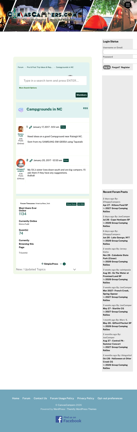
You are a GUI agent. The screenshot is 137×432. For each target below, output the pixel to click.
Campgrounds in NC (64, 67)
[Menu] (127, 4)
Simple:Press (51, 264)
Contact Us (40, 398)
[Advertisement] (50, 48)
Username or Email (113, 47)
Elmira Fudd (21, 135)
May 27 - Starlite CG (113, 308)
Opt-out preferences (110, 398)
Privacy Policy (85, 398)
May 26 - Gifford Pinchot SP (117, 323)
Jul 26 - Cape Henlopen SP (116, 219)
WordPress (59, 409)
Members (82, 95)
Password (108, 57)
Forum (20, 67)
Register (125, 67)
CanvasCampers (66, 405)
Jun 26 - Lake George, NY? (116, 237)
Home (15, 398)
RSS (85, 108)
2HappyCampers (21, 170)
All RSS (81, 204)
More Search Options (28, 88)
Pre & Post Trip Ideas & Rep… (39, 67)
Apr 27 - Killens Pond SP (115, 205)
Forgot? (116, 67)
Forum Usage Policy (62, 398)
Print (63, 127)
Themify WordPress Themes (82, 409)
